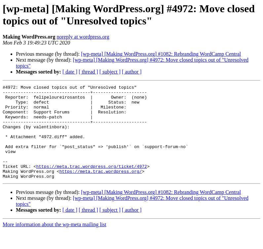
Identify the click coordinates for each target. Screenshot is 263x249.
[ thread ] (88, 72)
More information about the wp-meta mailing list (54, 243)
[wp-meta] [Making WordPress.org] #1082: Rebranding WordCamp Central (161, 54)
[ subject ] (110, 72)
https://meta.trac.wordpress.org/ (100, 189)
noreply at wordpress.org (82, 37)
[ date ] (69, 72)
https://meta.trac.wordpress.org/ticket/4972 (91, 183)
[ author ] (132, 72)
